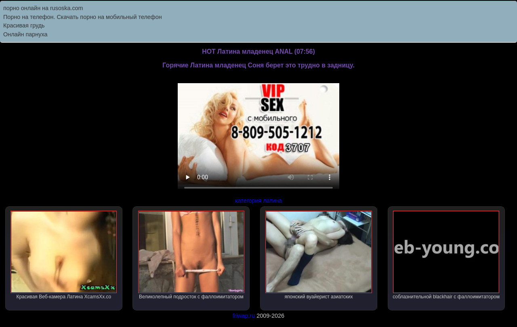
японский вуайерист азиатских (318, 255)
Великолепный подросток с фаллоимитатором (191, 255)
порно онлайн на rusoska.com (43, 8)
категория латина (258, 200)
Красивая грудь (24, 25)
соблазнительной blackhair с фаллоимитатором (446, 255)
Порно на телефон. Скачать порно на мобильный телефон (82, 17)
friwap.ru (244, 315)
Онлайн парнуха (25, 34)
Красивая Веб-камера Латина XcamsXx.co (64, 255)
